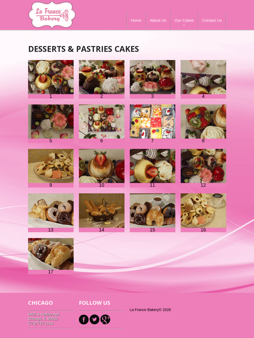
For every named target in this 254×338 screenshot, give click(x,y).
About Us (158, 20)
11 (152, 168)
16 (203, 212)
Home (136, 20)
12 (203, 168)
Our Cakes (184, 20)
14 (101, 212)
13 (51, 212)
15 (152, 212)
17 (51, 256)
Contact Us (212, 20)
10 (101, 168)
